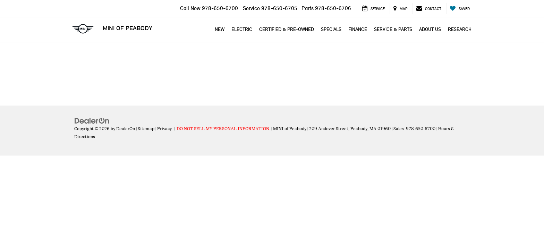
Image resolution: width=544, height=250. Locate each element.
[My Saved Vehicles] (459, 8)
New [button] (219, 29)
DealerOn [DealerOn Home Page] (125, 129)
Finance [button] (357, 29)
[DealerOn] (92, 120)
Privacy (164, 129)
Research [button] (459, 29)
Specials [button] (331, 29)
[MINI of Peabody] (272, 66)
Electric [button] (241, 29)
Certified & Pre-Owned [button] (286, 29)
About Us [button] (430, 29)
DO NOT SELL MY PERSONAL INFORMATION (223, 129)
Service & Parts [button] (393, 29)
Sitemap (146, 129)
